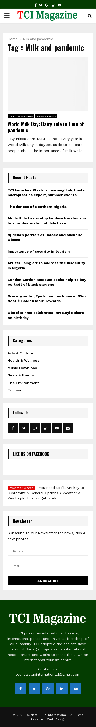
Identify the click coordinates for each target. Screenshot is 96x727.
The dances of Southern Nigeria (37, 207)
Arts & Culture (20, 353)
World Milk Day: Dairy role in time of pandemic (46, 127)
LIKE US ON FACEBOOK (31, 454)
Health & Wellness (21, 116)
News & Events (46, 116)
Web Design (56, 719)
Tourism (15, 390)
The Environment (23, 383)
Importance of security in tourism (39, 251)
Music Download (22, 368)
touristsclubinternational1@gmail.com (48, 674)
